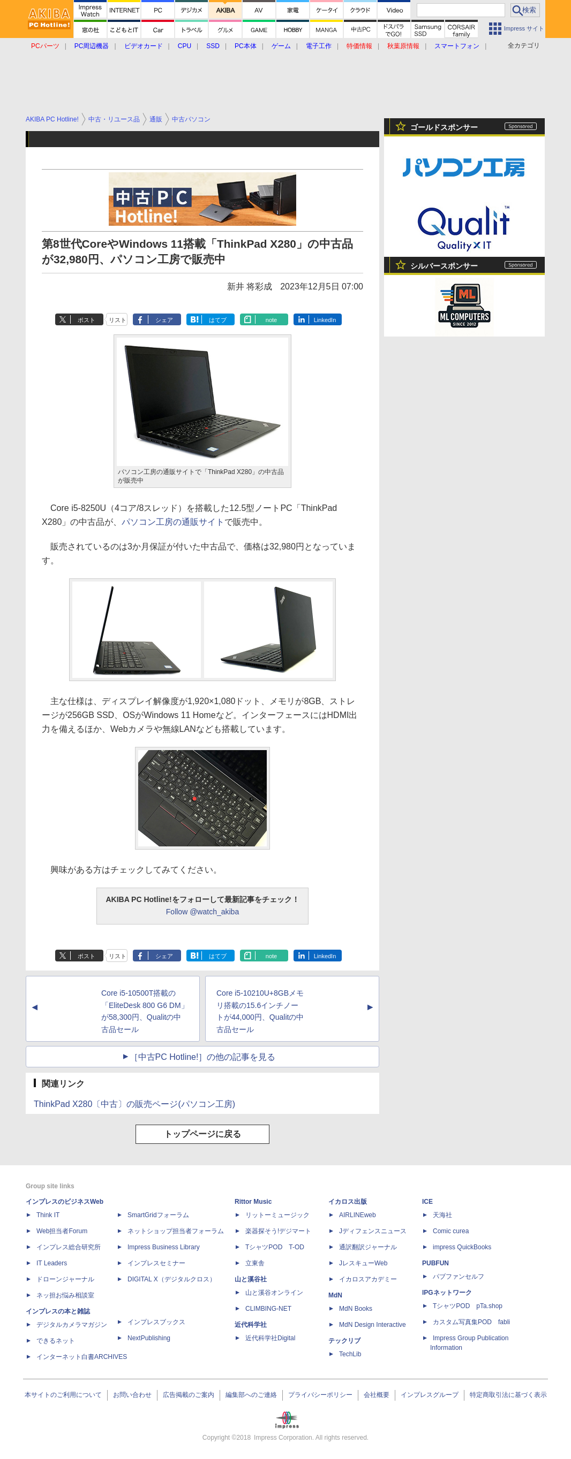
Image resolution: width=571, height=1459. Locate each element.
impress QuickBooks (462, 1247)
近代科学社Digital (270, 1338)
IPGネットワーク (447, 1292)
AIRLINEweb (357, 1215)
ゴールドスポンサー (444, 127)
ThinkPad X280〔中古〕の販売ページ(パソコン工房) (134, 1104)
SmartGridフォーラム (158, 1215)
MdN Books (355, 1308)
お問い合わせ (132, 1395)
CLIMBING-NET (268, 1308)
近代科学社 (251, 1324)
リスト (117, 320)
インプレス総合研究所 (68, 1247)
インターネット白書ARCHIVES (81, 1357)
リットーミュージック (277, 1215)
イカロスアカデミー (368, 1279)
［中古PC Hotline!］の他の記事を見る (203, 1056)
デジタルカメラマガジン (71, 1324)
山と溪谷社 (251, 1279)
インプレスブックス (156, 1322)
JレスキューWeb (363, 1263)
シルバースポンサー (444, 266)
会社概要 (376, 1395)
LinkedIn (325, 320)
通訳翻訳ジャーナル (368, 1247)
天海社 (442, 1215)
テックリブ (344, 1341)
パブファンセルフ (458, 1276)
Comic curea (451, 1231)
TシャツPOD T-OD (274, 1247)
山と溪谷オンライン (274, 1292)
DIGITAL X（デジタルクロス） (171, 1279)
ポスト (86, 320)
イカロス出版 (347, 1201)
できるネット (55, 1341)
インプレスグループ (430, 1395)
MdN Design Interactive (372, 1324)
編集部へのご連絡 (251, 1395)
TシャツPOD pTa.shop (467, 1306)
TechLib (350, 1354)
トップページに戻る (202, 1134)
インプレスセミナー (156, 1263)
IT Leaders (51, 1263)
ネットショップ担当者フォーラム (175, 1231)
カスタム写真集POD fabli (471, 1322)
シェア (164, 320)
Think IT (47, 1215)
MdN (335, 1295)
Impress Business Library (163, 1247)
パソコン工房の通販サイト (173, 521)
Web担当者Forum (61, 1231)
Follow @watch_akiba (202, 911)
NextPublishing (148, 1338)
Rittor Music (253, 1201)
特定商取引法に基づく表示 (508, 1395)
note (271, 320)
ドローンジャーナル (65, 1279)
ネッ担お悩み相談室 (65, 1295)
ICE (427, 1201)
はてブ (218, 320)
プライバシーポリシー (320, 1395)
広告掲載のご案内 (188, 1395)
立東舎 (255, 1263)
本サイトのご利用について (63, 1395)
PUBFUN (435, 1263)
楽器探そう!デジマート (278, 1231)
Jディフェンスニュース (373, 1231)
